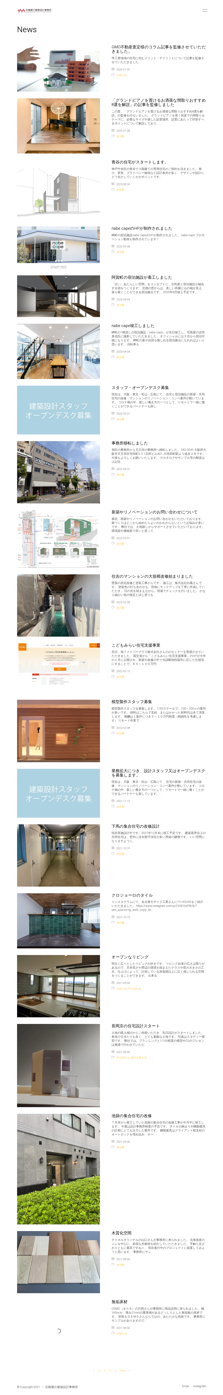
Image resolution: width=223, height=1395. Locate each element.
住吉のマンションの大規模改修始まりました (152, 577)
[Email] (185, 1386)
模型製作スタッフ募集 (132, 702)
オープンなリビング (130, 960)
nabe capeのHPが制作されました (142, 228)
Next (125, 1371)
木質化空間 (121, 1240)
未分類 (120, 136)
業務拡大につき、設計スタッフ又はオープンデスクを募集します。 (158, 774)
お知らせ (121, 75)
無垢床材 (119, 1310)
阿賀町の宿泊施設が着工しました (142, 277)
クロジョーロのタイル (132, 897)
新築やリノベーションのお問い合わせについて (155, 512)
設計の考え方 (139, 1061)
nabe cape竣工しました (133, 326)
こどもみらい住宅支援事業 (136, 646)
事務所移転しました (130, 443)
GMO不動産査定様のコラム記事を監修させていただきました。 (159, 49)
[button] (204, 10)
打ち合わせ (134, 991)
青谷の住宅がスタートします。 (140, 162)
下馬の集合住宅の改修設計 (136, 828)
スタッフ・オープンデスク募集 (140, 388)
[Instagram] (199, 1386)
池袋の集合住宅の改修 (132, 1121)
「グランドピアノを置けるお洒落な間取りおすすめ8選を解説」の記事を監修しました (159, 102)
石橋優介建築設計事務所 (61, 1387)
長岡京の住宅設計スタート (136, 1030)
